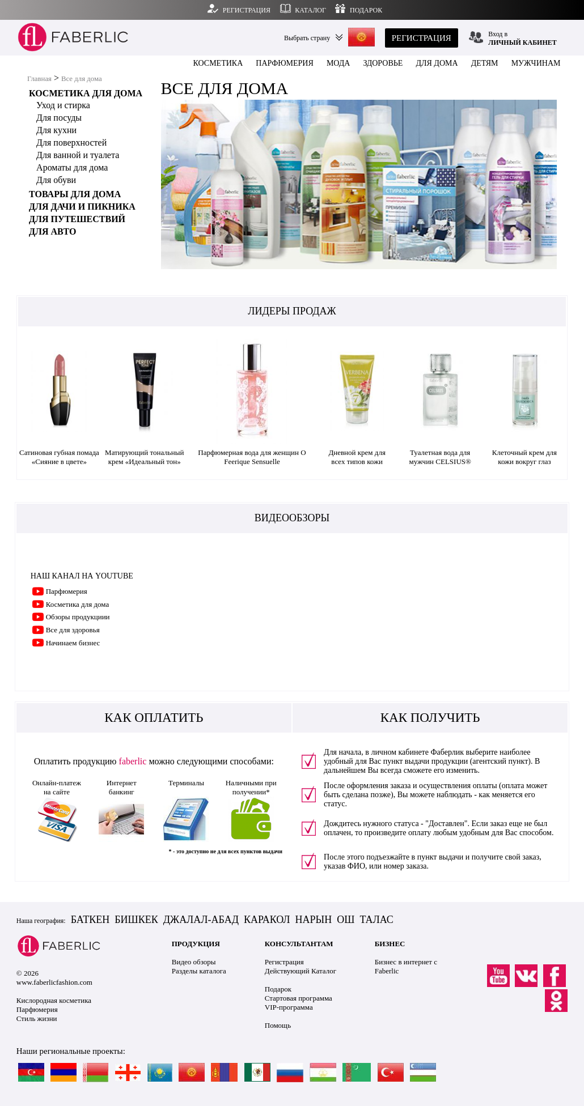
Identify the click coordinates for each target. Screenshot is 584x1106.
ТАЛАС (376, 919)
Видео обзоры (194, 962)
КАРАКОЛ (267, 919)
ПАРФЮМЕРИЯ (284, 63)
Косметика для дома (77, 604)
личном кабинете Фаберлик (417, 752)
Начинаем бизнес (73, 643)
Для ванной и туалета (77, 155)
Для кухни (56, 130)
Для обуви (56, 180)
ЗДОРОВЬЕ (383, 63)
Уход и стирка (63, 105)
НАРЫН (313, 919)
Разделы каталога (199, 971)
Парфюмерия (66, 591)
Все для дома (81, 79)
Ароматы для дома (72, 167)
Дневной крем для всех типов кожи (357, 457)
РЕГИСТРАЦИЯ (421, 37)
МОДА (338, 63)
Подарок (278, 989)
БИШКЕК (136, 919)
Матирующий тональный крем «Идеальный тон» (144, 457)
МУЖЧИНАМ (536, 63)
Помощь (278, 1025)
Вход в (522, 38)
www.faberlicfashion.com (54, 982)
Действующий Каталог (300, 971)
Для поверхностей (71, 142)
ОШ (345, 919)
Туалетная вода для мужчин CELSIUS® (440, 457)
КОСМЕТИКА (218, 63)
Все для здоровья (73, 630)
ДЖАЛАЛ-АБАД (201, 919)
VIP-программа (289, 1007)
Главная (39, 79)
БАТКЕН (90, 919)
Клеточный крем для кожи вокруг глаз (524, 457)
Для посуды (59, 117)
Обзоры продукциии (78, 616)
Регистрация (284, 962)
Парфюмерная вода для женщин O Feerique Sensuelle (252, 457)
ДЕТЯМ (484, 63)
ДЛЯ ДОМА (437, 63)
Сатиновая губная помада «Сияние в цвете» (59, 457)
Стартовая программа (298, 998)
